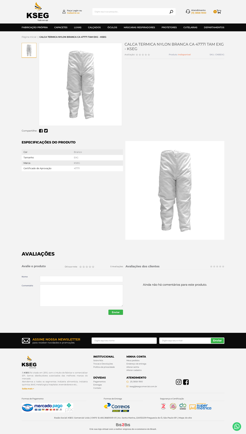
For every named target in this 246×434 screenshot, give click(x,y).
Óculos (112, 27)
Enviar (116, 312)
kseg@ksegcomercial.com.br (143, 386)
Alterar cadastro (134, 370)
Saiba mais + (28, 388)
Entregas (97, 385)
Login (76, 10)
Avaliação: (130, 54)
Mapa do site (185, 417)
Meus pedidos (132, 360)
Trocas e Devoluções (103, 364)
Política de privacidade (104, 367)
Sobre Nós (98, 360)
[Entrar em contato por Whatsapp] (237, 426)
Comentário (27, 286)
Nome (25, 277)
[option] (29, 50)
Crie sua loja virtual (98, 429)
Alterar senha (132, 367)
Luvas (77, 27)
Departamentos (214, 27)
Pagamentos (99, 381)
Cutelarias (190, 27)
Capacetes (60, 27)
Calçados (94, 27)
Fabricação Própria (35, 27)
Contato (97, 388)
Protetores (169, 27)
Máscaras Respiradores (139, 27)
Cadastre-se (73, 13)
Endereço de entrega (136, 364)
